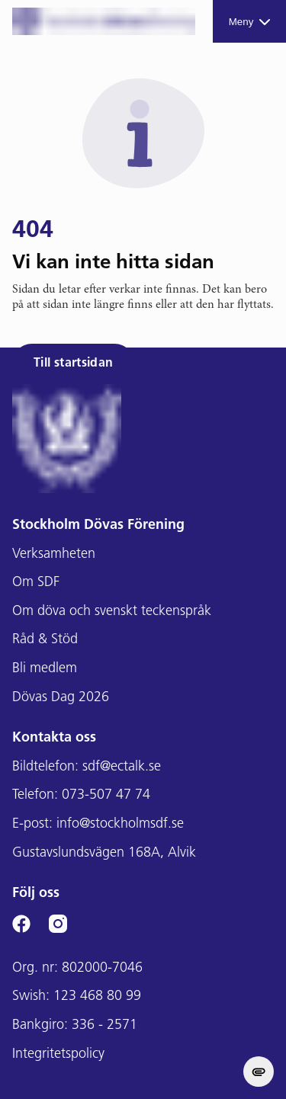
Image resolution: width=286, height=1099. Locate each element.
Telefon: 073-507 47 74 (81, 795)
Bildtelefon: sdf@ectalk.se (86, 767)
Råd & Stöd (45, 640)
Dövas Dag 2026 (60, 697)
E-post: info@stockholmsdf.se (98, 824)
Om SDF (35, 582)
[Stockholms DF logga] (103, 21)
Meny (250, 21)
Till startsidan (73, 363)
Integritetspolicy (58, 1054)
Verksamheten (53, 554)
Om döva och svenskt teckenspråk (111, 611)
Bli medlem (44, 669)
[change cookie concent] (258, 1071)
